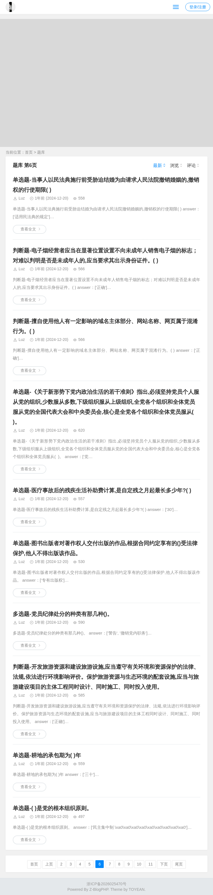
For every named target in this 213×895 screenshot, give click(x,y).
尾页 (179, 864)
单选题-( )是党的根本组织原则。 (52, 808)
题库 (41, 152)
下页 (164, 864)
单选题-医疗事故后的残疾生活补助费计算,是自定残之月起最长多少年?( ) (102, 490)
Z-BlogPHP (98, 889)
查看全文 (28, 229)
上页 (49, 864)
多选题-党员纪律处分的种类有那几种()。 (63, 614)
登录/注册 (197, 7)
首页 (29, 152)
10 (139, 864)
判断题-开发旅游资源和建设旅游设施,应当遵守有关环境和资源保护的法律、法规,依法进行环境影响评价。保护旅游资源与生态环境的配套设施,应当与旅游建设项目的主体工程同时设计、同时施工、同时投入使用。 (106, 677)
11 (150, 864)
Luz (22, 198)
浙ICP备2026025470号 (106, 884)
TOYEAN (136, 889)
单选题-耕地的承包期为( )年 (47, 755)
